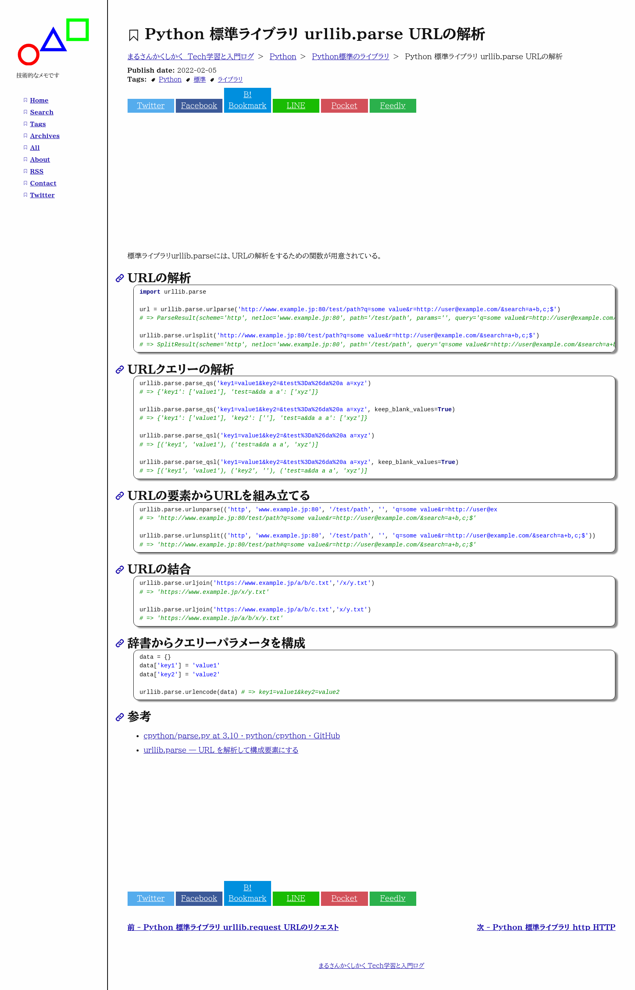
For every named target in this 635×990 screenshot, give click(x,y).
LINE (296, 105)
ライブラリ (230, 79)
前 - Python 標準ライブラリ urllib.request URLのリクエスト (233, 927)
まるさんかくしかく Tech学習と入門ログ (191, 56)
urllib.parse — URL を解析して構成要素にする (221, 750)
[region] (374, 318)
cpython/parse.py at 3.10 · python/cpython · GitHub (242, 735)
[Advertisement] (372, 186)
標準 (199, 79)
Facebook (199, 105)
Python (283, 56)
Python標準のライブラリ (350, 56)
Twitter (150, 105)
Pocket (344, 105)
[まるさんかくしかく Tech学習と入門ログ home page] (53, 63)
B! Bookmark (248, 100)
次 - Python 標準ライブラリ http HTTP (546, 927)
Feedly (393, 105)
